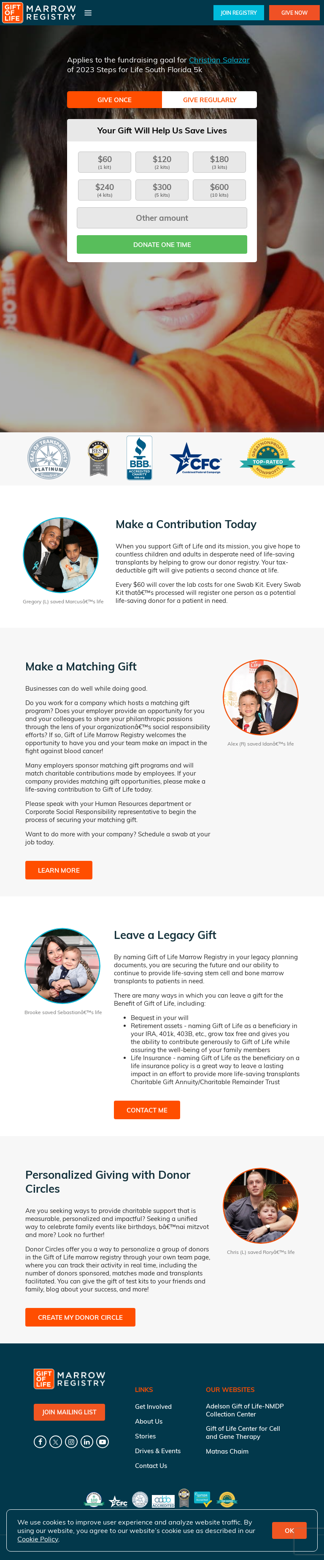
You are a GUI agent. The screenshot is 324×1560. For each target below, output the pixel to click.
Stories (145, 1436)
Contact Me (147, 1110)
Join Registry (239, 13)
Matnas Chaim (227, 1451)
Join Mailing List (69, 1412)
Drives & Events (158, 1451)
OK (289, 1531)
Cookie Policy (37, 1539)
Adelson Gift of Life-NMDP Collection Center (245, 1410)
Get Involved (153, 1407)
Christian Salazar (219, 60)
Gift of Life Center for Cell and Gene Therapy (243, 1432)
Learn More (59, 870)
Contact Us (151, 1466)
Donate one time (162, 245)
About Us (148, 1421)
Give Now (294, 13)
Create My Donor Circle (80, 1317)
